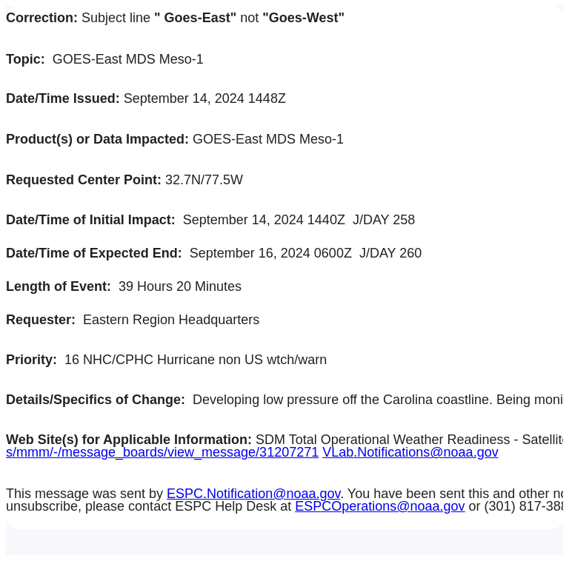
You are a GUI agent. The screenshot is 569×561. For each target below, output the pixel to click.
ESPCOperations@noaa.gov (380, 506)
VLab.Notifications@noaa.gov (410, 452)
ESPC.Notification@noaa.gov (253, 493)
